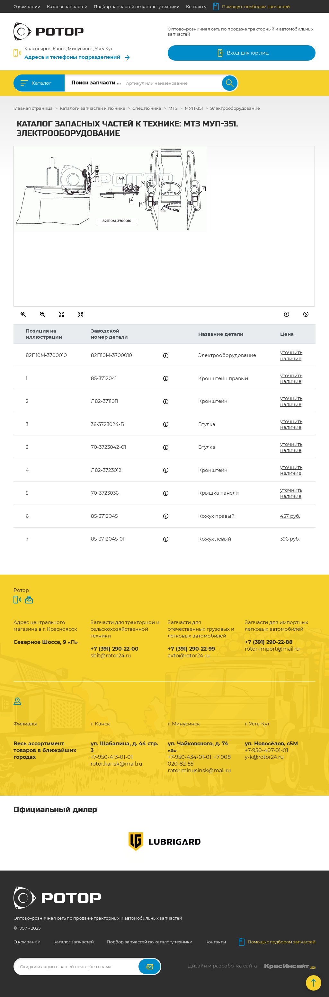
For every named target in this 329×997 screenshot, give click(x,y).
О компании (26, 6)
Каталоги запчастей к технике (92, 108)
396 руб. (290, 539)
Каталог (41, 83)
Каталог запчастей (67, 6)
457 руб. (290, 516)
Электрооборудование (235, 108)
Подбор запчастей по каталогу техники (137, 6)
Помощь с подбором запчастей (251, 6)
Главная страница (33, 108)
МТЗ (173, 108)
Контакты (196, 6)
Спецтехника (146, 108)
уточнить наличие (291, 355)
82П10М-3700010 (116, 221)
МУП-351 (194, 108)
